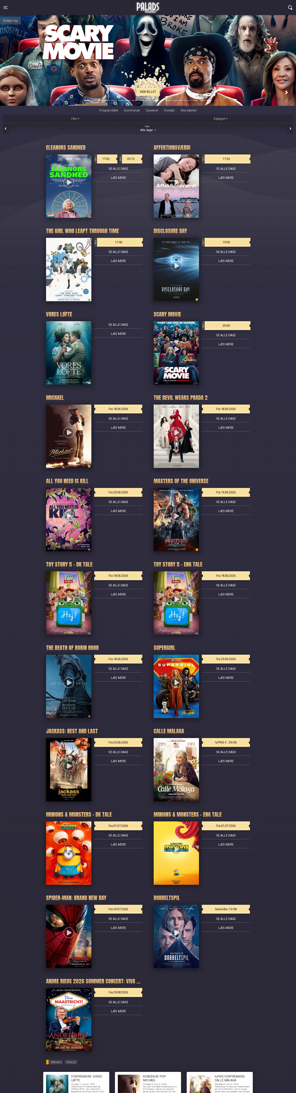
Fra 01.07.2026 (118, 826)
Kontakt (169, 110)
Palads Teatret (148, 5)
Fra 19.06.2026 (226, 492)
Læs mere (118, 178)
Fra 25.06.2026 (226, 659)
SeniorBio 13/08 (226, 909)
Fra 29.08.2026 (118, 992)
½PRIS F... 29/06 (226, 742)
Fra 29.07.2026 (118, 909)
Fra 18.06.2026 (118, 409)
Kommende (132, 110)
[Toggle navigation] (5, 7)
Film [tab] (74, 119)
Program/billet (108, 110)
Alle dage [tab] (148, 128)
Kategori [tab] (219, 119)
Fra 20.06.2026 (118, 492)
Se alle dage (118, 169)
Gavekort (152, 110)
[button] (9, 92)
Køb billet (148, 92)
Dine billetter (189, 110)
